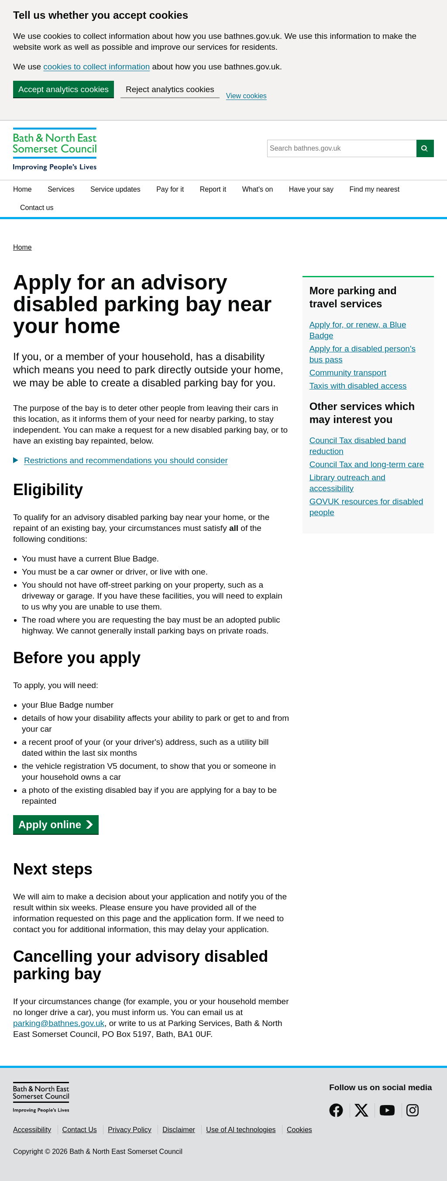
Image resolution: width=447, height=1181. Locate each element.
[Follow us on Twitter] (361, 1113)
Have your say (311, 189)
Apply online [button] (55, 824)
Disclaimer (178, 1129)
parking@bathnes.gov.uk (58, 1023)
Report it (213, 189)
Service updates (115, 189)
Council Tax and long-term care (366, 464)
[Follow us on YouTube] (387, 1113)
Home (22, 189)
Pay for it (170, 189)
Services (61, 189)
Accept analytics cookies (63, 89)
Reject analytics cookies (170, 89)
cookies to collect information (96, 66)
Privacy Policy (129, 1129)
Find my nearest (374, 189)
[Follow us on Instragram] (412, 1113)
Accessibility (32, 1129)
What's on (257, 189)
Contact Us (79, 1129)
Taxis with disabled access (358, 385)
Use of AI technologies (240, 1129)
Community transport (347, 372)
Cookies (299, 1129)
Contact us (36, 207)
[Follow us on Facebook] (336, 1113)
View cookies (246, 96)
